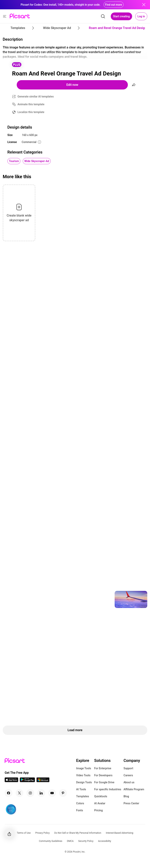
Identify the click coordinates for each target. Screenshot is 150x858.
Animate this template (30, 104)
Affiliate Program (134, 789)
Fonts (79, 810)
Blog (126, 796)
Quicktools (100, 796)
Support (128, 768)
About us (129, 782)
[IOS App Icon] (11, 781)
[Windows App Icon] (43, 781)
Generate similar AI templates (35, 96)
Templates (82, 796)
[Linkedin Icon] (41, 793)
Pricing (98, 810)
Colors (80, 803)
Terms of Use (24, 833)
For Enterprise (102, 768)
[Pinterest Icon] (63, 793)
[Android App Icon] (27, 781)
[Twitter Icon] (19, 793)
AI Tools (81, 789)
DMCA (70, 841)
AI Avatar (99, 803)
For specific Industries (107, 789)
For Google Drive (104, 782)
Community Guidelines (50, 841)
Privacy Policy (42, 833)
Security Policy (85, 841)
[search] (103, 16)
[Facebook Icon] (8, 793)
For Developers (103, 775)
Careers (128, 775)
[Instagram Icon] (30, 793)
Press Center (131, 803)
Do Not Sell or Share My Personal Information (77, 833)
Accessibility (104, 841)
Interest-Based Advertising (119, 833)
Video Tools (83, 775)
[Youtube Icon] (52, 793)
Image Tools (83, 768)
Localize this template (30, 112)
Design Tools (84, 782)
